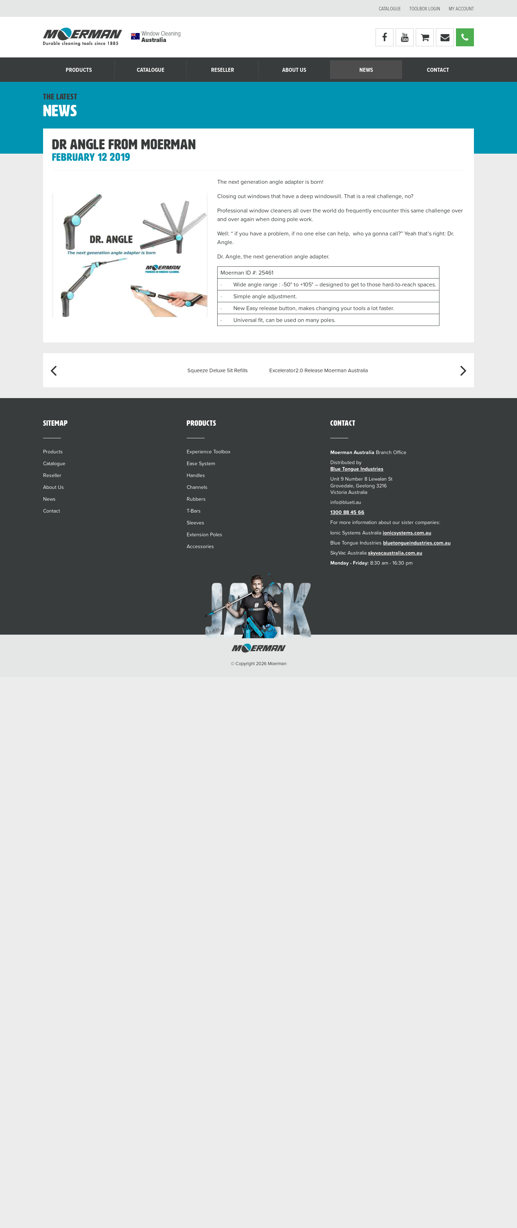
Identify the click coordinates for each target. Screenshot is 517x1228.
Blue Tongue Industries (356, 468)
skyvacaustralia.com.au (395, 552)
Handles (196, 475)
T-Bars (194, 510)
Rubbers (196, 498)
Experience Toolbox (208, 451)
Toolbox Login (424, 9)
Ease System (201, 463)
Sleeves (195, 522)
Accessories (200, 546)
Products (79, 70)
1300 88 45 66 (347, 512)
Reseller (222, 70)
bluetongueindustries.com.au (417, 542)
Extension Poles (204, 534)
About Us (294, 70)
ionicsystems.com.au (407, 532)
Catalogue (390, 9)
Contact (438, 70)
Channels (197, 487)
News (366, 70)
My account (461, 9)
